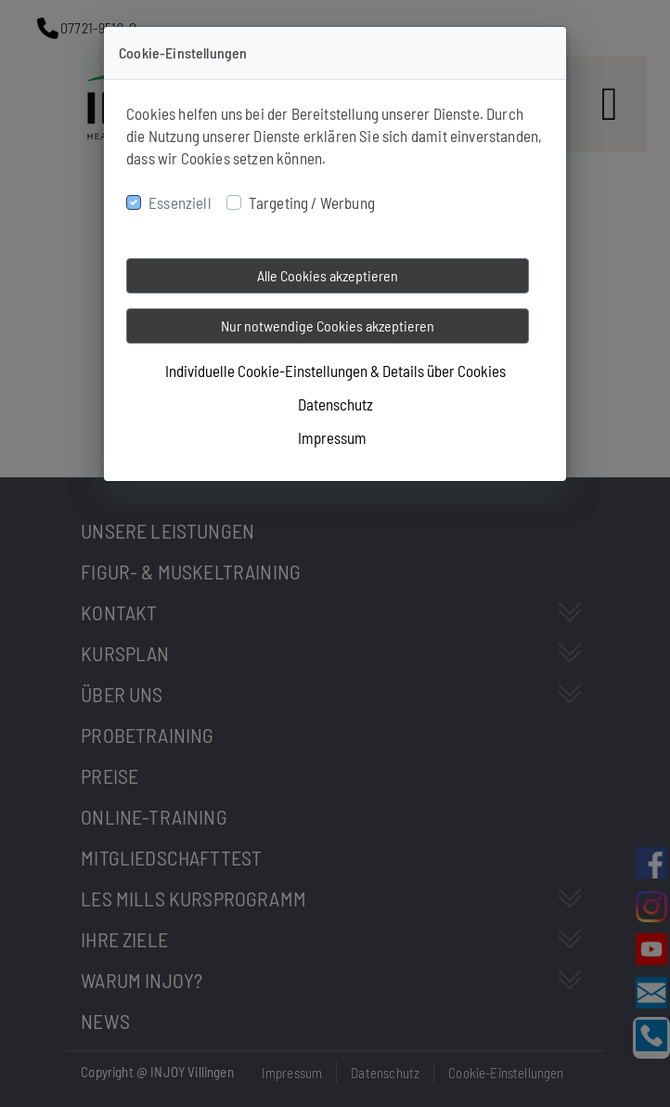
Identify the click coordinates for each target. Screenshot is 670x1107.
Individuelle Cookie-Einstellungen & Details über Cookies (335, 370)
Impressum (332, 437)
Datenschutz (335, 404)
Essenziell (180, 202)
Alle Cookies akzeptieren (327, 275)
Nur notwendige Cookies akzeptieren (327, 325)
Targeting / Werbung (312, 202)
